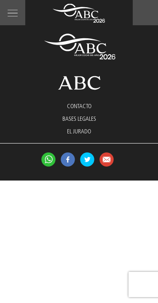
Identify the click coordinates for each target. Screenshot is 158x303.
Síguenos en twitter (87, 159)
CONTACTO (79, 106)
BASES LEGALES (79, 119)
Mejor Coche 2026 (79, 13)
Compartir (106, 159)
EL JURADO (79, 132)
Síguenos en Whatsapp (48, 159)
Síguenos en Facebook (67, 159)
